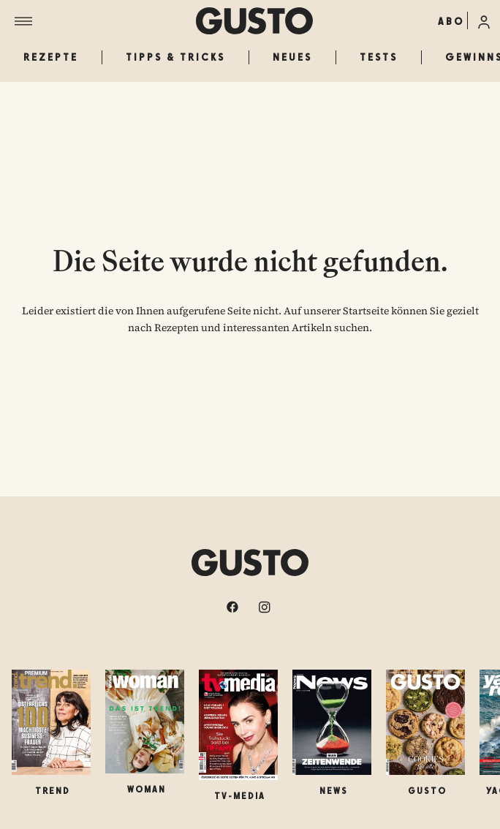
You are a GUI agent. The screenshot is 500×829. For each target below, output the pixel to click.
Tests (379, 57)
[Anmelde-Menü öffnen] (484, 20)
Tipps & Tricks (175, 57)
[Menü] (105, 21)
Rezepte (50, 57)
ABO (451, 21)
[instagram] (266, 606)
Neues (292, 57)
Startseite (366, 310)
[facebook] (234, 606)
